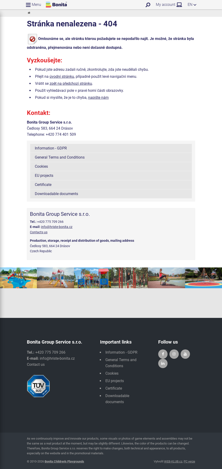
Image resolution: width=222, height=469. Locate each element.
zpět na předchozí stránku (71, 83)
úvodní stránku (62, 76)
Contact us (36, 364)
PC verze (189, 461)
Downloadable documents (56, 194)
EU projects (44, 175)
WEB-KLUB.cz (173, 461)
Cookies (41, 166)
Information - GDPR (51, 148)
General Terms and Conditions (60, 157)
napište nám (98, 97)
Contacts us (38, 232)
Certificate (43, 184)
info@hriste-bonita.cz (56, 227)
